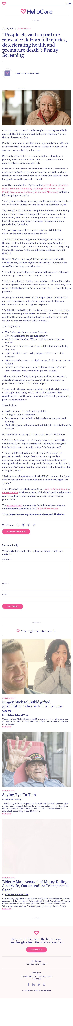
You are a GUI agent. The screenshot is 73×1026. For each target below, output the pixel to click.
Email (5, 594)
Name (5, 584)
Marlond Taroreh (13, 799)
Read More (6, 726)
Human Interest (24, 28)
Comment (7, 559)
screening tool (14, 505)
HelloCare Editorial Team (28, 73)
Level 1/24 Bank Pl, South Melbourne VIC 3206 (36, 977)
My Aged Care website (46, 508)
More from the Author (16, 531)
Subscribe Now (36, 950)
